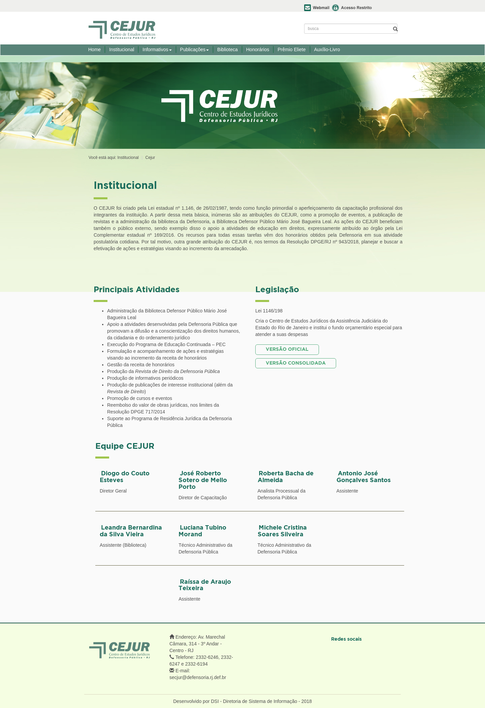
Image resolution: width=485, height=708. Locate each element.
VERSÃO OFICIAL (287, 349)
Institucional (121, 49)
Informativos (156, 49)
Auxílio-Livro (327, 49)
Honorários (257, 49)
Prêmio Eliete (291, 49)
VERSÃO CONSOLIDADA (296, 363)
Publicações (194, 49)
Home (94, 49)
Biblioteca (227, 49)
